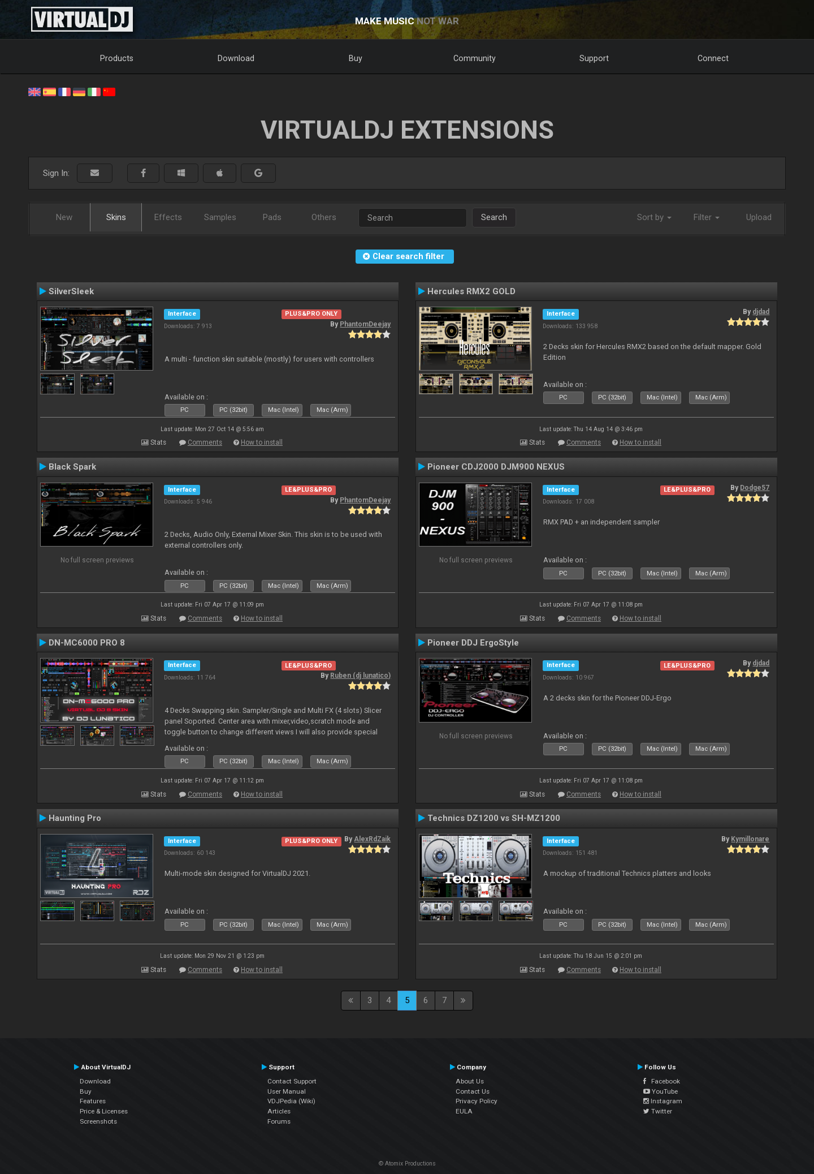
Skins (116, 217)
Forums (279, 1121)
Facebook (661, 1081)
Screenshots (98, 1121)
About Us (470, 1081)
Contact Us (473, 1091)
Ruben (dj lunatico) (360, 676)
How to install (262, 442)
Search (494, 217)
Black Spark (72, 467)
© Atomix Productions (407, 1163)
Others (323, 217)
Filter (707, 217)
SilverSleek (71, 291)
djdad (760, 312)
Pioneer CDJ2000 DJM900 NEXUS (496, 467)
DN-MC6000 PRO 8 (87, 643)
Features (93, 1101)
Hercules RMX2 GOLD (471, 291)
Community (474, 58)
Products (116, 58)
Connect (713, 58)
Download (236, 58)
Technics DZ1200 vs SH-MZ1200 (493, 818)
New (64, 217)
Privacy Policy (476, 1101)
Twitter (657, 1111)
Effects (168, 217)
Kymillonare (750, 839)
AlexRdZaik (372, 839)
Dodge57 (754, 488)
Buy (355, 58)
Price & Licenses (104, 1111)
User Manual (286, 1091)
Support (594, 58)
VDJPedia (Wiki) (291, 1101)
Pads (272, 217)
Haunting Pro (75, 818)
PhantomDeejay (365, 324)
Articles (279, 1111)
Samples (220, 217)
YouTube (660, 1091)
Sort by (654, 217)
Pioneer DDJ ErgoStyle (473, 643)
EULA (464, 1111)
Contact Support (292, 1081)
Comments (205, 442)
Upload (759, 217)
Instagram (662, 1101)
